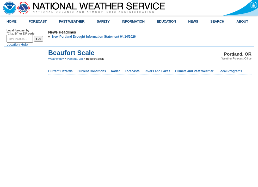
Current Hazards (60, 71)
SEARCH (217, 21)
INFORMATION (133, 21)
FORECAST (38, 21)
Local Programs (230, 71)
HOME (11, 21)
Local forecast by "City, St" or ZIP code (20, 32)
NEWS (193, 21)
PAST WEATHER (71, 21)
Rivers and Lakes (157, 71)
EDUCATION (166, 21)
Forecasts (132, 71)
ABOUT (242, 21)
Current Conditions (91, 71)
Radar (115, 71)
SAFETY (103, 21)
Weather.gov (56, 58)
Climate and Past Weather (194, 71)
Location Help (17, 44)
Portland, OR (75, 58)
